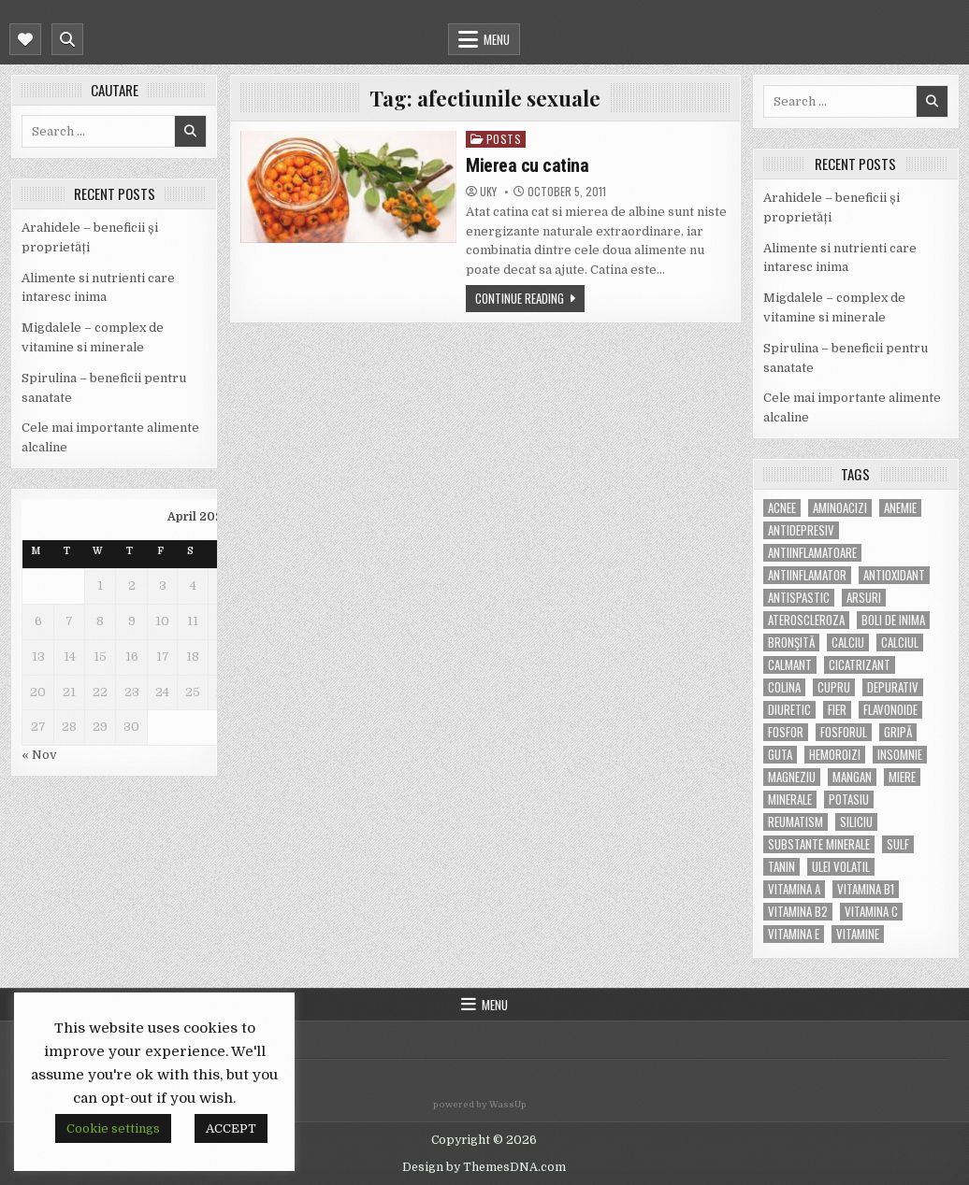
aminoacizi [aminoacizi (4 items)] (840, 508)
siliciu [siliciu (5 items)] (856, 822)
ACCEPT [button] (231, 1128)
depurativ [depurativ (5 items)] (892, 687)
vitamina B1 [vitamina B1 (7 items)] (865, 889)
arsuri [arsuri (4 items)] (863, 598)
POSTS (504, 139)
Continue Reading (519, 298)
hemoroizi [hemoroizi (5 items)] (835, 755)
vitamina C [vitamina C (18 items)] (871, 912)
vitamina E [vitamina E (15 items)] (793, 934)
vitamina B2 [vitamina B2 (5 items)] (798, 912)
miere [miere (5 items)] (902, 777)
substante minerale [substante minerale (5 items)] (819, 844)
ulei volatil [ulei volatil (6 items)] (841, 867)
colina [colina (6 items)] (784, 687)
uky (488, 191)
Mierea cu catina (527, 165)
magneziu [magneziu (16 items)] (792, 777)
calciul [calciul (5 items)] (899, 642)
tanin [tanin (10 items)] (781, 867)
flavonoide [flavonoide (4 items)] (890, 710)
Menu (497, 39)
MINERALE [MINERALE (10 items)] (790, 799)
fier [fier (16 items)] (837, 710)
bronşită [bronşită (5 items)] (791, 642)
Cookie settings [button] (113, 1128)
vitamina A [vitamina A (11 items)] (794, 889)
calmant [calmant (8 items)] (790, 665)
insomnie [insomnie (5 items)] (899, 755)
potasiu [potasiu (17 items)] (849, 799)
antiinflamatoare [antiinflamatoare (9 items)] (812, 553)
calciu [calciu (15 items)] (848, 642)
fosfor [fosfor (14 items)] (785, 732)
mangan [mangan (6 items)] (852, 777)
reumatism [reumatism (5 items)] (795, 822)
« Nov (39, 755)
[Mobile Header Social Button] (25, 39)
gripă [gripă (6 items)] (898, 732)
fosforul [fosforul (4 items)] (843, 732)
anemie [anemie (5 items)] (900, 508)
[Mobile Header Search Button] (67, 39)
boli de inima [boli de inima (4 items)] (893, 620)
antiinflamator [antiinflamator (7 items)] (807, 575)
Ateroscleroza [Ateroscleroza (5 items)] (806, 620)
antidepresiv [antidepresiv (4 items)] (801, 530)
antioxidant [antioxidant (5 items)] (894, 575)
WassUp (508, 1104)
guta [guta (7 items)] (780, 755)
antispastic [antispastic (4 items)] (799, 598)
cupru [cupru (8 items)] (833, 687)
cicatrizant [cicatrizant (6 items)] (859, 665)
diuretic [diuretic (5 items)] (789, 710)
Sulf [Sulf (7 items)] (898, 844)
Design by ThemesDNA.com (484, 1167)
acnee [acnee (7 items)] (782, 508)
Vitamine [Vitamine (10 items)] (857, 934)
